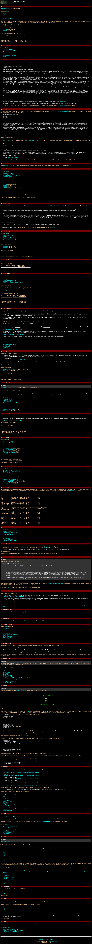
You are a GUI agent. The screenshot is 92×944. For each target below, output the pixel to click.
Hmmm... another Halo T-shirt (9, 237)
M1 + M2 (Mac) (6, 26)
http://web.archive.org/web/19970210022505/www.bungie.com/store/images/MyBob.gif (20, 781)
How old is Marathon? (7, 801)
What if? (5, 342)
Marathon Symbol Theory (8, 173)
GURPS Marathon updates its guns (10, 828)
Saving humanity (6, 343)
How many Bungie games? (8, 806)
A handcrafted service (7, 638)
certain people (73, 490)
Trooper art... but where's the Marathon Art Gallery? (13, 930)
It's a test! (5, 639)
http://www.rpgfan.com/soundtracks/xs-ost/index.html (14, 359)
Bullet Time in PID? (7, 14)
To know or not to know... (8, 539)
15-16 (4, 855)
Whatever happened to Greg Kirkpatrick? (11, 175)
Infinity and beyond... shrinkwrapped (10, 678)
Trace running (6, 833)
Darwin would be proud (8, 52)
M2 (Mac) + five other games (9, 188)
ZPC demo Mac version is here (9, 804)
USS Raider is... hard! (7, 400)
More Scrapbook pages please (9, 831)
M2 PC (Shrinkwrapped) (8, 449)
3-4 (3, 851)
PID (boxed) (5, 28)
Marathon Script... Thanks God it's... (10, 532)
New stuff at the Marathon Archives (10, 877)
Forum (9, 794)
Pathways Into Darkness (7, 8)
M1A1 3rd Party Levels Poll (8, 809)
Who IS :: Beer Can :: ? (7, 472)
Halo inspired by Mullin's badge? (9, 676)
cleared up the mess (48, 547)
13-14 (4, 854)
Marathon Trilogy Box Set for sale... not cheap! (12, 534)
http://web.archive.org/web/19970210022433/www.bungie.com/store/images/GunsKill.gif (21, 778)
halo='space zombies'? (75, 605)
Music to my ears (6, 673)
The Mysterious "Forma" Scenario (10, 178)
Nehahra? (5, 56)
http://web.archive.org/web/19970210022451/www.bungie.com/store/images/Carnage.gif (21, 775)
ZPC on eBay (5, 796)
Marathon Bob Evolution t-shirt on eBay (11, 799)
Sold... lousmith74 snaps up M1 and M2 (11, 931)
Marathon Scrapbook (7, 387)
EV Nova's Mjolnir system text (64, 605)
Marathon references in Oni (8, 281)
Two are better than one (7, 401)
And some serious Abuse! (8, 629)
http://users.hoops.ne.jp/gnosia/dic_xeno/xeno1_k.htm (14, 334)
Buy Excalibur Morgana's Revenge (10, 826)
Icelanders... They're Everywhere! (10, 344)
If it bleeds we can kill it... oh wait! (10, 470)
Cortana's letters (63, 101)
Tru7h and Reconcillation (55, 205)
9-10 (4, 852)
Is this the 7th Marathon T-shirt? (9, 637)
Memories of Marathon (7, 632)
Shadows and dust (6, 633)
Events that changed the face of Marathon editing (13, 402)
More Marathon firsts (7, 240)
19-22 (4, 858)
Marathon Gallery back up (8, 535)
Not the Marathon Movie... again (9, 280)
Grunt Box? (5, 635)
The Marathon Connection (70, 205)
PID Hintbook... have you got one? (10, 540)
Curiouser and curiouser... (6, 841)
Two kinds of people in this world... (10, 238)
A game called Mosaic (7, 880)
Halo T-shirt (5, 236)
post (28, 711)
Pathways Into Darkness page (9, 816)
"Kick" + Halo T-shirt (7, 24)
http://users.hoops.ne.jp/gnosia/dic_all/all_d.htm (12, 329)
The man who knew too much (9, 51)
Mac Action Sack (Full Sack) (9, 369)
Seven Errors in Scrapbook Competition (46, 821)
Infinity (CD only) (6, 290)
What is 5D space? (7, 537)
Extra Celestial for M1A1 (8, 235)
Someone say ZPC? (7, 803)
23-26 (4, 859)
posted (18, 690)
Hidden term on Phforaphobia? (9, 18)
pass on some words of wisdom (64, 111)
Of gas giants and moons (8, 399)
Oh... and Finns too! (7, 345)
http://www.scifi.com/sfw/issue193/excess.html (12, 420)
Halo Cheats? (5, 16)
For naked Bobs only (7, 682)
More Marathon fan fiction (8, 879)
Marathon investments (7, 176)
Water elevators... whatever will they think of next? (13, 277)
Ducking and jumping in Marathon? (10, 634)
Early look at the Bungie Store (9, 17)
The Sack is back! (6, 533)
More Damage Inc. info (7, 932)
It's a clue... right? (6, 346)
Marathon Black (6, 54)
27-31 (4, 860)
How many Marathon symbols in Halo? (11, 680)
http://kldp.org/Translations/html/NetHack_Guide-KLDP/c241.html (16, 596)
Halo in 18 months (6, 538)
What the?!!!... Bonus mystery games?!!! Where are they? (14, 808)
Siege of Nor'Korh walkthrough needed (11, 669)
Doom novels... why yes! (8, 49)
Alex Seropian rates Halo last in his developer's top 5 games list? (16, 677)
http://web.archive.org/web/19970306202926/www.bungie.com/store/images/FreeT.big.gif (21, 772)
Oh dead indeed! (6, 672)
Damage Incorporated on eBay (9, 797)
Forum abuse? (6, 628)
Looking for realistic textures (9, 177)
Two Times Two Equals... (8, 13)
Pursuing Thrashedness (7, 830)
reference (9, 758)
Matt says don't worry (7, 810)
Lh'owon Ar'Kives (43, 605)
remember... (53, 227)
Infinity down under (7, 882)
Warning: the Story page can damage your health (13, 282)
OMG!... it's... (6, 671)
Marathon (5, 25)
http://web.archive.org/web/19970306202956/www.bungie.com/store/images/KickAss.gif (21, 785)
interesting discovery (33, 140)
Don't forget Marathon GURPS (9, 50)
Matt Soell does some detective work (10, 929)
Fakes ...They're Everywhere (8, 174)
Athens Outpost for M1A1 (8, 636)
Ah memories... (6, 674)
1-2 (3, 850)
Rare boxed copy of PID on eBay (9, 55)
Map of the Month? (7, 531)
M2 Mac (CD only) (7, 287)
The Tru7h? (5, 347)
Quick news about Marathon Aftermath (11, 239)
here (27, 667)
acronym (40, 731)
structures (13, 159)
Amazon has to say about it (12, 157)
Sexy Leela (5, 802)
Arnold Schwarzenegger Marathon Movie (55, 583)
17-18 (4, 856)
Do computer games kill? (8, 441)
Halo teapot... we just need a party (10, 681)
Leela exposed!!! (6, 279)
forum (7, 11)
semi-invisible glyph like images (10, 165)
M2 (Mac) (5, 29)
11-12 (4, 853)
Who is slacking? (6, 800)
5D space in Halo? (6, 827)
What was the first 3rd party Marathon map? (12, 471)
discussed (22, 547)
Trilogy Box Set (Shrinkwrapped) (9, 288)
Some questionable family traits (9, 442)
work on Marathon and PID (46, 62)
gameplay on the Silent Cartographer (28, 869)
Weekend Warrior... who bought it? (10, 630)
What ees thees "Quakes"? (8, 675)
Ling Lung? (5, 883)
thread (8, 615)
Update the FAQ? (6, 805)
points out (17, 205)
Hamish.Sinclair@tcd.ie (53, 941)
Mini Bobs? (5, 878)
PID (21, 611)
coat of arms (11, 731)
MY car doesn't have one (8, 832)
